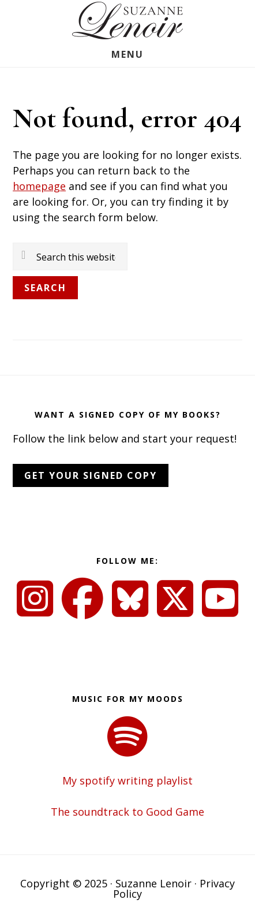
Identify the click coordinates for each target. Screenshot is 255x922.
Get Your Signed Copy (90, 475)
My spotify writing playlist (127, 780)
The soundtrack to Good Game (127, 812)
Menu (127, 54)
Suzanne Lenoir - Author (127, 20)
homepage (39, 186)
